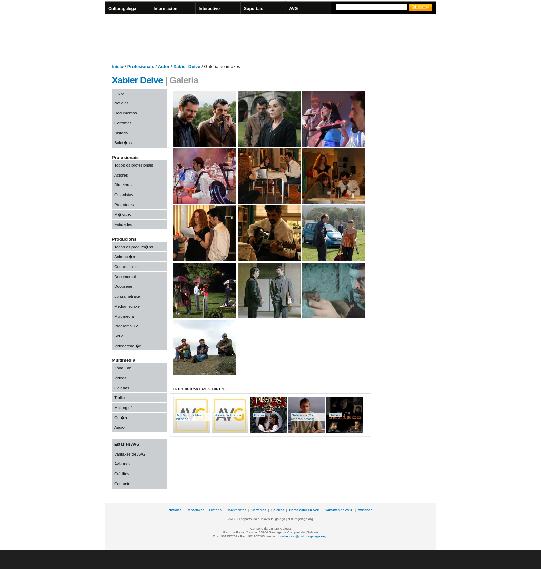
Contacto (122, 483)
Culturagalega (122, 8)
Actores (121, 175)
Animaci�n (124, 256)
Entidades (123, 224)
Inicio (119, 93)
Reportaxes (195, 510)
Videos (120, 378)
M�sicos (122, 214)
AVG (293, 8)
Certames (123, 123)
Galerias (121, 388)
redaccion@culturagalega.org (303, 536)
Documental (125, 276)
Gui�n (120, 417)
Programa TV (126, 325)
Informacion (165, 8)
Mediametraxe (127, 306)
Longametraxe (127, 296)
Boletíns (277, 510)
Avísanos (365, 510)
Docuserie (123, 286)
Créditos (121, 473)
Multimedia (124, 316)
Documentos (125, 113)
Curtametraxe (126, 266)
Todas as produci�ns (133, 246)
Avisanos (122, 463)
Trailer (120, 397)
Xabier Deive (137, 80)
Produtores (124, 204)
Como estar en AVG (305, 510)
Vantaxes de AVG (130, 454)
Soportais (253, 8)
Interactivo (209, 8)
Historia (121, 133)
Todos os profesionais (133, 165)
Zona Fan (122, 368)
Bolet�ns (123, 142)
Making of (123, 407)
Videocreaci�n (127, 345)
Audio (119, 427)
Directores (123, 184)
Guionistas (123, 194)
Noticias (121, 103)
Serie (119, 335)
